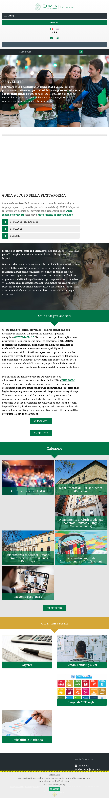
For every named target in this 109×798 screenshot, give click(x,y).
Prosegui (54, 789)
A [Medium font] (54, 32)
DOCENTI (15, 235)
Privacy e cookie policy (54, 784)
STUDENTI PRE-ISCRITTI (24, 221)
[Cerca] (81, 52)
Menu (9, 15)
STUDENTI (16, 228)
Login (54, 22)
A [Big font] (57, 32)
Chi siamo (83, 765)
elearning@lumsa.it (89, 769)
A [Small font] (52, 32)
